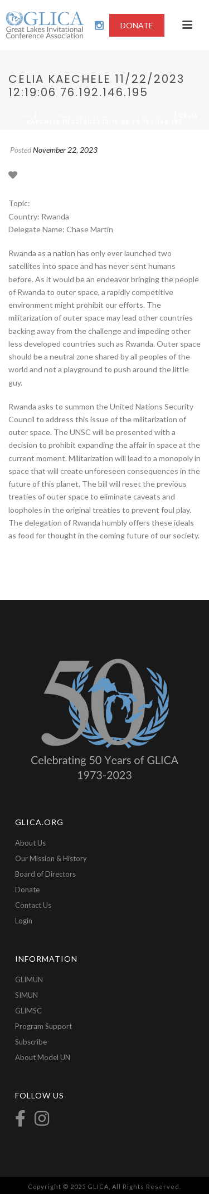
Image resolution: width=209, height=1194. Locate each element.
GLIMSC (28, 1010)
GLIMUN (29, 979)
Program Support (43, 1026)
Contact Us (33, 905)
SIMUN (26, 995)
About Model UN (42, 1057)
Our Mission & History (51, 858)
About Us (30, 842)
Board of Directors (45, 874)
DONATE (136, 25)
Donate (27, 889)
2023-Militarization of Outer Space (105, 115)
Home (22, 115)
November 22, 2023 (65, 149)
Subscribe (31, 1041)
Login (23, 920)
